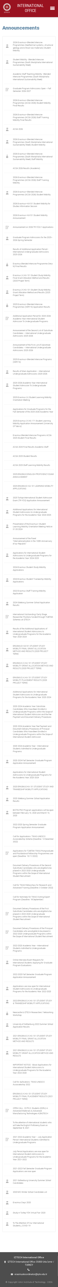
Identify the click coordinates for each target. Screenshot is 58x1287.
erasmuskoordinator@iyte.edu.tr (31, 1274)
